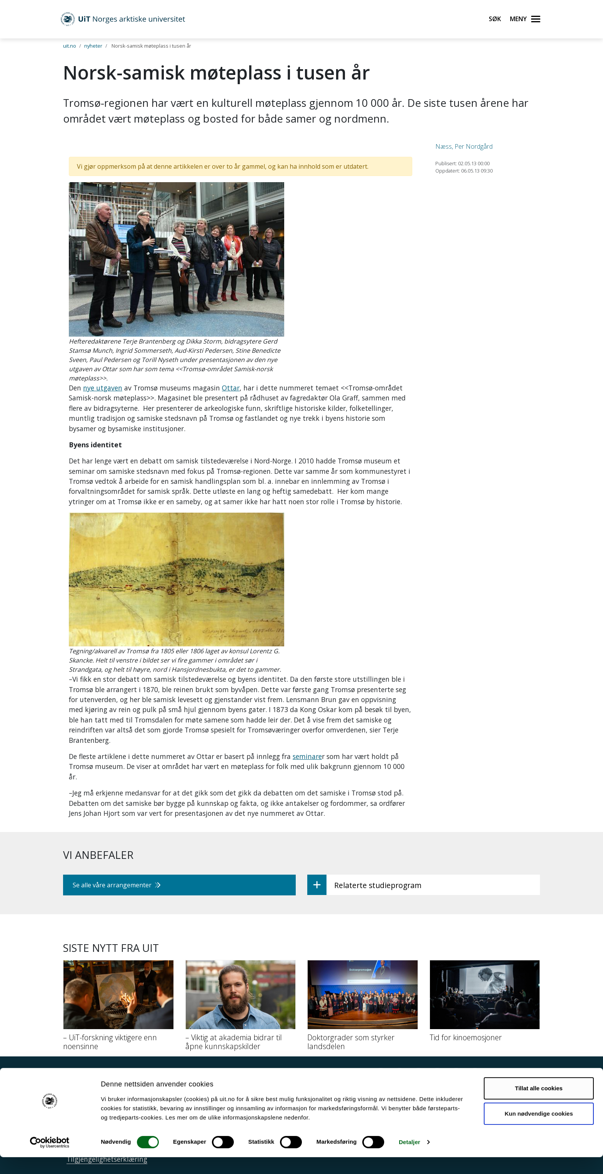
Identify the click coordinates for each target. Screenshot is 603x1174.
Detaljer (409, 1159)
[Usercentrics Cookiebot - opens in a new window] (49, 1159)
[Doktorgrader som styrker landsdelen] (362, 1008)
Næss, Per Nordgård (464, 146)
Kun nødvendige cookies (539, 1130)
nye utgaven (102, 387)
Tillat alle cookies (539, 1105)
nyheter (93, 45)
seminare (307, 756)
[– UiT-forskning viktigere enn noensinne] (118, 1008)
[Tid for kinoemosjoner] (485, 1004)
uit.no (69, 45)
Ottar (231, 387)
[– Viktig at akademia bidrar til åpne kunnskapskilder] (240, 1008)
